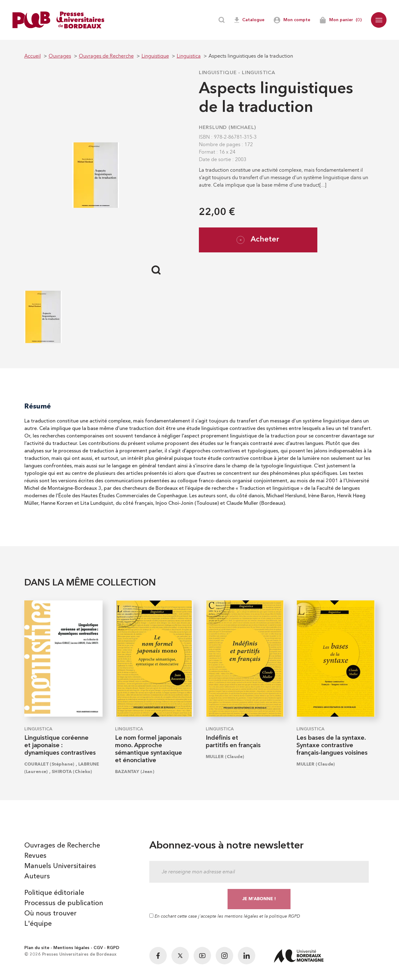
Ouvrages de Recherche (62, 845)
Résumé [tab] (37, 406)
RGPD (113, 948)
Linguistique (218, 72)
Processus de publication (63, 903)
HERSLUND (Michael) (227, 127)
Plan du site (36, 948)
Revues (35, 855)
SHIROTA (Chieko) (72, 771)
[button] (379, 20)
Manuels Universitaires (60, 866)
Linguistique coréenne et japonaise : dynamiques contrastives (60, 745)
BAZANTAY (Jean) (135, 771)
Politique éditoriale (54, 893)
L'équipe (38, 923)
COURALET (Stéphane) (49, 764)
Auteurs (37, 876)
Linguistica (258, 72)
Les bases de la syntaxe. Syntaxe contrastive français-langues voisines (332, 745)
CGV (98, 948)
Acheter (258, 240)
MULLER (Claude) (225, 756)
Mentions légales (71, 948)
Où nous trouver (50, 913)
